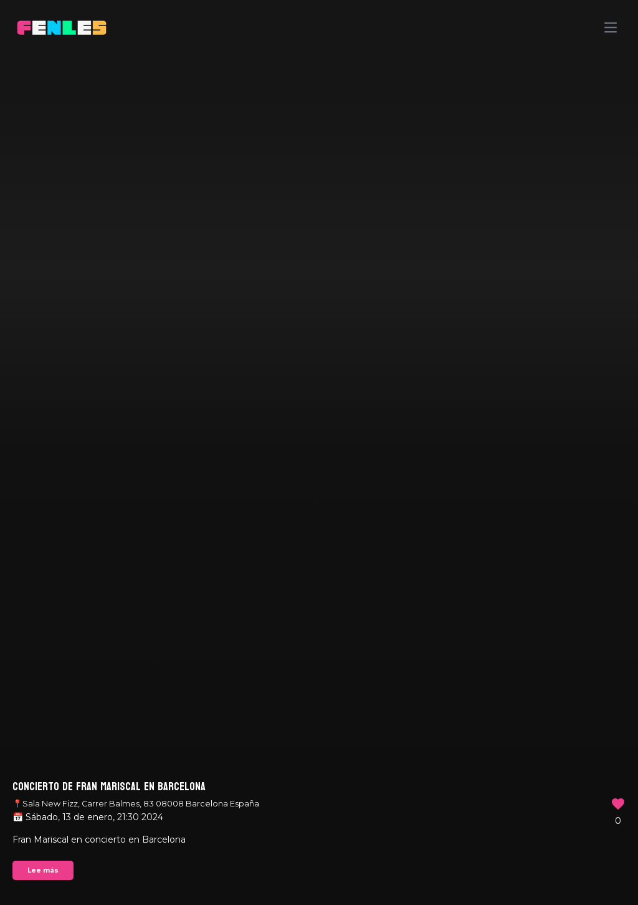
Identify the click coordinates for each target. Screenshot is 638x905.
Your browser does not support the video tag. (319, 452)
